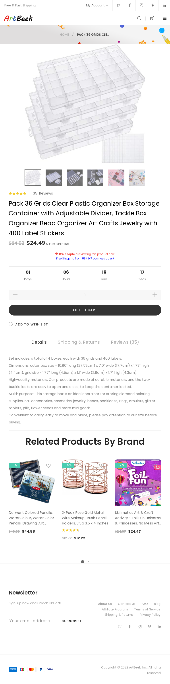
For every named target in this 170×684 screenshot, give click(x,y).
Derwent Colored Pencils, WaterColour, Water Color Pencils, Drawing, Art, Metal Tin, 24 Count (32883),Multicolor (31, 523)
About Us (105, 604)
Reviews (125, 342)
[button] (48, 467)
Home (64, 34)
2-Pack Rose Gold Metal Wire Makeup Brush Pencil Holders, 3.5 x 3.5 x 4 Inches (85, 518)
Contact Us (127, 604)
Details (39, 342)
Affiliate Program (115, 609)
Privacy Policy (150, 614)
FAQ (145, 604)
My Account (95, 5)
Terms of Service (147, 609)
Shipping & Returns (79, 342)
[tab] (39, 342)
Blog (157, 604)
